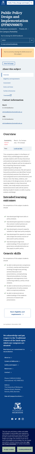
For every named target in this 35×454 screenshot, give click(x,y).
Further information (9, 91)
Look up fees (18, 148)
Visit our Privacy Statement (15, 443)
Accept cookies (9, 449)
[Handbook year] (17, 40)
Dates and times (8, 87)
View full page (9, 63)
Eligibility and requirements (11, 79)
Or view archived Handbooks (9, 44)
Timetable (9, 96)
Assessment (7, 83)
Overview (6, 75)
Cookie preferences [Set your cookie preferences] (25, 449)
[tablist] (20, 3)
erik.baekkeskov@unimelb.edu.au (12, 112)
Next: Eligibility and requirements (17, 313)
